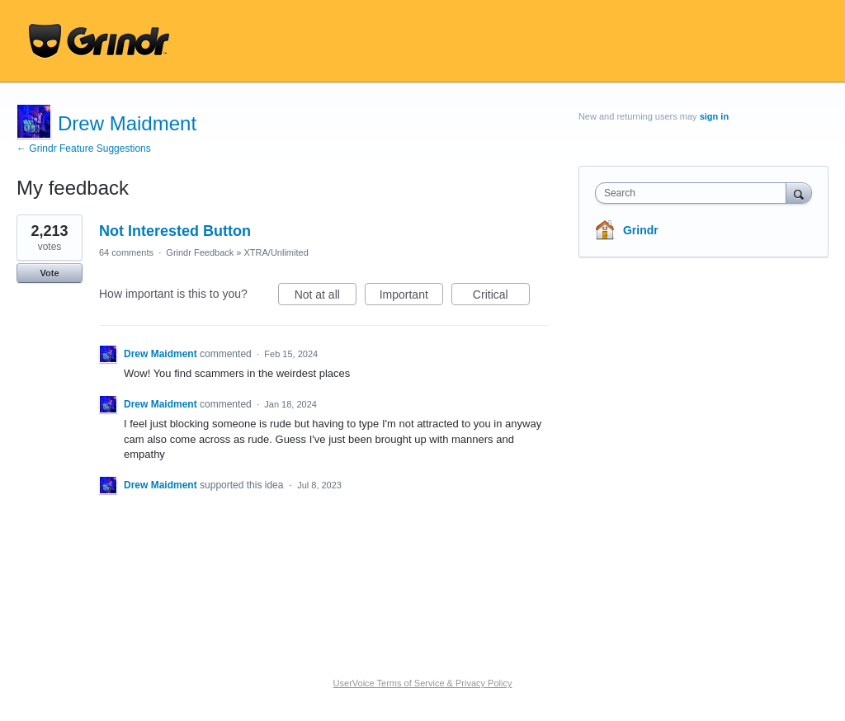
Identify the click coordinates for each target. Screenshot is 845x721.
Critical (501, 297)
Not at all (325, 297)
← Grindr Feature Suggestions (84, 148)
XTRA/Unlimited (276, 252)
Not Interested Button (175, 231)
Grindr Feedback (200, 252)
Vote (49, 273)
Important (411, 297)
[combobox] (694, 193)
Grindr (641, 230)
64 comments (126, 252)
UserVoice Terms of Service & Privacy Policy (422, 683)
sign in (714, 116)
